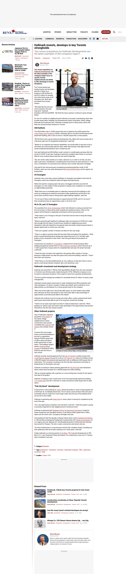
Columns (95, 32)
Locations (37, 39)
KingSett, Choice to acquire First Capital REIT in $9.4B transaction (22, 86)
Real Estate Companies (71, 450)
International (24, 58)
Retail (16, 93)
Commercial (49, 39)
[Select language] (25, 39)
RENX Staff (18, 56)
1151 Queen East (40, 381)
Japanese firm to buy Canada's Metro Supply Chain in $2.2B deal (22, 51)
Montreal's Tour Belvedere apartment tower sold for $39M (21, 67)
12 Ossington (57, 244)
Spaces (36, 327)
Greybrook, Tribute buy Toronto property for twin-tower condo (68, 491)
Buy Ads (105, 39)
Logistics (17, 58)
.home (59, 390)
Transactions (71, 39)
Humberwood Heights (84, 418)
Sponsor (57, 32)
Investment (37, 452)
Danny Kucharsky (19, 73)
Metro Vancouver (23, 110)
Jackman (48, 325)
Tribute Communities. (83, 420)
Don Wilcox (18, 91)
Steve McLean (44, 63)
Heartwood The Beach (74, 410)
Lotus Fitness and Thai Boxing (44, 133)
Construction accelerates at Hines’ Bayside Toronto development (67, 501)
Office (16, 110)
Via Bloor (64, 433)
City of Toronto (70, 356)
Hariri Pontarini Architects (68, 246)
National (21, 93)
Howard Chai (18, 108)
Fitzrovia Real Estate (73, 169)
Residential (60, 39)
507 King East (74, 368)
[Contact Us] (98, 38)
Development (82, 39)
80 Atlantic (46, 317)
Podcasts (84, 32)
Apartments (25, 74)
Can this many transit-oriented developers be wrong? (67, 510)
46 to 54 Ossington (54, 208)
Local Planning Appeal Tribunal (44, 358)
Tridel (73, 433)
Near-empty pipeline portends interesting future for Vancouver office (21, 102)
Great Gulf (56, 399)
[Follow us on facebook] (91, 38)
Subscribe (106, 32)
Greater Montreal (19, 76)
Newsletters (72, 32)
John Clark (50, 513)
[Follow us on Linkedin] (95, 38)
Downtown (60, 450)
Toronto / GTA (56, 58)
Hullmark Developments (42, 72)
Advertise (47, 32)
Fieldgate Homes (58, 410)
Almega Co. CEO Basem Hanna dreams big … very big (67, 520)
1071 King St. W (69, 358)
